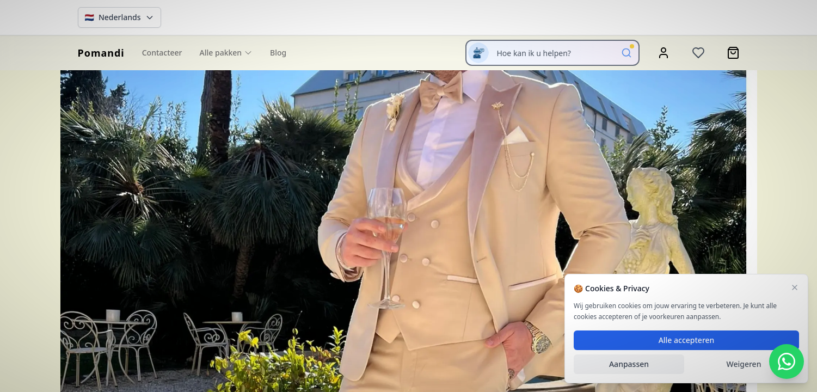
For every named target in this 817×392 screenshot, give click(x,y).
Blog (278, 52)
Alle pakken (226, 52)
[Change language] (119, 17)
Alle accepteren (687, 340)
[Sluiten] (794, 287)
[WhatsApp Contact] (786, 361)
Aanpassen (629, 364)
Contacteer (162, 52)
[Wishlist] (698, 53)
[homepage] (101, 53)
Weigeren (744, 364)
